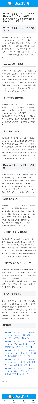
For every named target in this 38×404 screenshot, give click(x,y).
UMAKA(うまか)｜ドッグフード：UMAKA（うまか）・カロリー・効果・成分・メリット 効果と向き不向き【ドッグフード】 (20, 335)
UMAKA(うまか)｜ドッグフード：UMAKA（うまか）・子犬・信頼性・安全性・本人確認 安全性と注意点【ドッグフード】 (20, 344)
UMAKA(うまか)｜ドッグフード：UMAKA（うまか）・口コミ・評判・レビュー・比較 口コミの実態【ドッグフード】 (20, 371)
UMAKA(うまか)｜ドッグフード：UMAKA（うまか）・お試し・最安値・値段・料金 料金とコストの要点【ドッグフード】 (20, 362)
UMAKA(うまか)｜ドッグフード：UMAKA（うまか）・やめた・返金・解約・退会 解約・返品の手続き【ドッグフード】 (20, 353)
